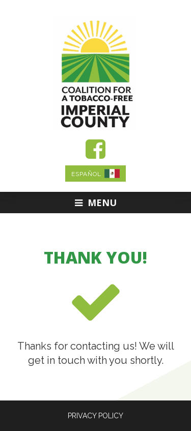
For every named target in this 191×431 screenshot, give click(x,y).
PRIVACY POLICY (95, 416)
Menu (96, 202)
